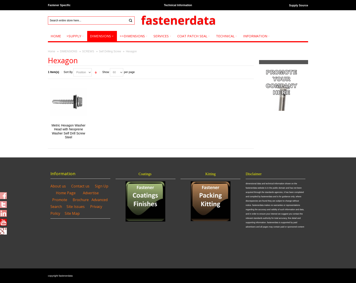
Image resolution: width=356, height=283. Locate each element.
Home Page (66, 192)
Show (105, 72)
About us (58, 186)
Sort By (68, 72)
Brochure (81, 199)
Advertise (91, 192)
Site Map (72, 213)
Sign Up (101, 186)
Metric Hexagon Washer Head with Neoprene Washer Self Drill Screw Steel (68, 131)
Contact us (80, 186)
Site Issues (76, 206)
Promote (59, 199)
